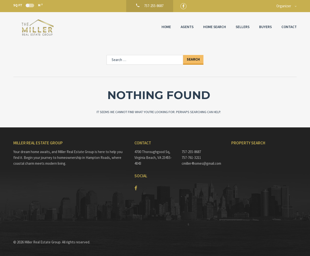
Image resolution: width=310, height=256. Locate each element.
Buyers (265, 26)
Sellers (242, 26)
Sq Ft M (27, 5)
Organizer (283, 6)
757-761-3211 (191, 157)
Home (166, 26)
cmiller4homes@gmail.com (201, 163)
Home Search (214, 26)
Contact (289, 26)
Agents (187, 26)
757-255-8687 (191, 151)
